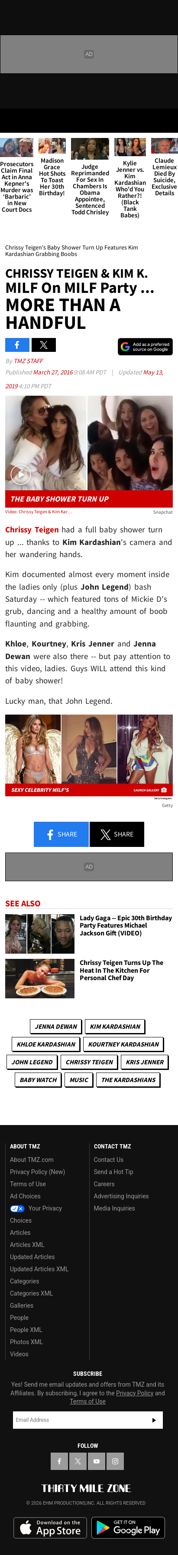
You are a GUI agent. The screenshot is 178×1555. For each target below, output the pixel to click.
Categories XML (31, 1293)
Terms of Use (28, 1184)
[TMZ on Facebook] (59, 1461)
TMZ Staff (27, 361)
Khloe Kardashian (45, 1044)
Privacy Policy (134, 1393)
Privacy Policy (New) (37, 1171)
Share (61, 835)
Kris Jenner (144, 1062)
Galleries (21, 1305)
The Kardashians (128, 1080)
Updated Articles (32, 1256)
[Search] (166, 120)
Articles (20, 1232)
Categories (24, 1281)
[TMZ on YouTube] (96, 1461)
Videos (19, 1354)
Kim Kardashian (115, 1026)
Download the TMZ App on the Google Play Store (128, 1528)
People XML (26, 1329)
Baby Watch (37, 1080)
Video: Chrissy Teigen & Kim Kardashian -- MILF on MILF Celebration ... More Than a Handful (38, 511)
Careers (104, 1184)
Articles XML (27, 1244)
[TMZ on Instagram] (115, 1461)
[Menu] (12, 120)
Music (78, 1080)
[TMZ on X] (78, 1461)
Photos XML (26, 1341)
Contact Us (109, 1159)
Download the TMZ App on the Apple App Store (50, 1528)
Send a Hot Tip (113, 1171)
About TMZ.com (32, 1159)
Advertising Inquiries (121, 1196)
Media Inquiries (114, 1208)
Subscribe (154, 1420)
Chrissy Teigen (89, 1062)
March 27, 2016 (53, 372)
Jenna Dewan (56, 1026)
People (19, 1317)
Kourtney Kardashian (123, 1044)
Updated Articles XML (39, 1269)
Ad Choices (25, 1196)
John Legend (31, 1062)
